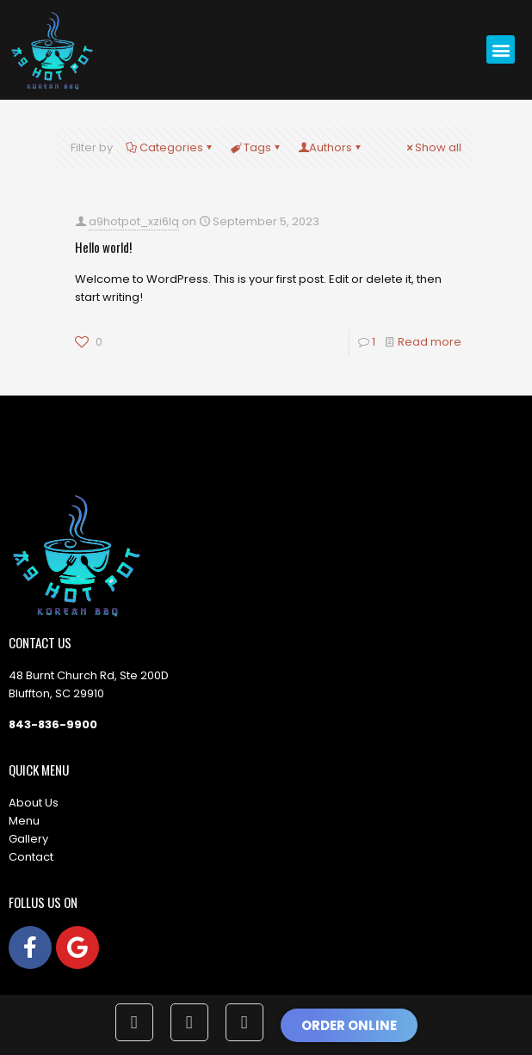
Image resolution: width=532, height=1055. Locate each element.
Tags (256, 147)
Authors (330, 147)
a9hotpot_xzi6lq (134, 221)
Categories (170, 147)
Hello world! (103, 246)
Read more (429, 342)
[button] (500, 49)
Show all (432, 147)
